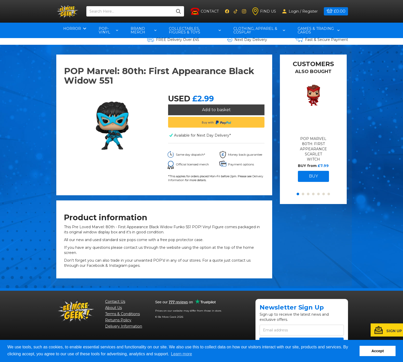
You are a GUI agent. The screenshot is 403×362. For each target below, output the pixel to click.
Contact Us (115, 303)
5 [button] (318, 205)
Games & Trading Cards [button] (319, 30)
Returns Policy (118, 321)
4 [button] (313, 205)
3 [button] (308, 205)
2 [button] (303, 205)
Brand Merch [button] (144, 30)
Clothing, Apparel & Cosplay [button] (259, 30)
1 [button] (298, 205)
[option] (313, 143)
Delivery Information (123, 327)
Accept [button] (377, 351)
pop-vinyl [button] (108, 30)
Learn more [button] (181, 354)
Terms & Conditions (122, 315)
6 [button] (323, 205)
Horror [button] (74, 28)
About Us (113, 309)
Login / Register (300, 11)
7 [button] (328, 205)
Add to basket (216, 109)
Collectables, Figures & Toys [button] (195, 30)
